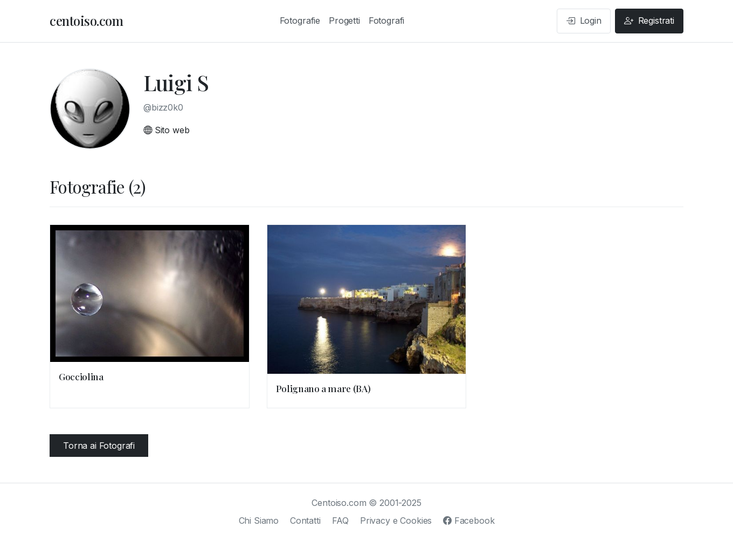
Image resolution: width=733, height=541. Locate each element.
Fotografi (387, 20)
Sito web (166, 130)
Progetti (344, 20)
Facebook (468, 520)
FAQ (340, 520)
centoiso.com (86, 20)
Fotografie (300, 20)
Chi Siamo (259, 520)
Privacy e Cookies (396, 520)
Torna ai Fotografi (99, 445)
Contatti (305, 520)
